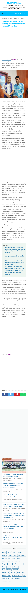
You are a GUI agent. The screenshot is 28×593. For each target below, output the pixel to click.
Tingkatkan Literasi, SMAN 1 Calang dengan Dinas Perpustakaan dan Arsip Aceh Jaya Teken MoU (13, 526)
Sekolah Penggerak (16, 575)
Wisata (10, 581)
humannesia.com (6, 60)
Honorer (14, 558)
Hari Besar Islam (6, 558)
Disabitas (4, 555)
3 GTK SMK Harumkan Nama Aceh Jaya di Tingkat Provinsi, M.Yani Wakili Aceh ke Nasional (13, 537)
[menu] (2, 13)
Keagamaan (10, 561)
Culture (9, 552)
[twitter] (11, 394)
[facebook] (5, 394)
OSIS (3, 569)
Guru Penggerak (22, 555)
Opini (21, 566)
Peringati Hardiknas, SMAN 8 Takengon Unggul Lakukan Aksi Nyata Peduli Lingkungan (14, 272)
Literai (21, 564)
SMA (24, 575)
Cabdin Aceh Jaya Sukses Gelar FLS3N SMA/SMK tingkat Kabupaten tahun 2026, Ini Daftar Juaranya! (14, 515)
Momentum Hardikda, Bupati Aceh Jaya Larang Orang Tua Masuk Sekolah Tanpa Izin (14, 256)
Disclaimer (4, 589)
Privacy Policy (23, 589)
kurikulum (16, 564)
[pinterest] (17, 394)
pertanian (13, 572)
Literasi (4, 566)
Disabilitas (20, 552)
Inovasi (4, 561)
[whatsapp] (23, 394)
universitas (4, 581)
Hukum (19, 558)
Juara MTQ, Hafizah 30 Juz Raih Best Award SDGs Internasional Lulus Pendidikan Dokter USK (13, 485)
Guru (15, 555)
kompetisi (4, 564)
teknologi (17, 578)
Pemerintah (15, 569)
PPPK (23, 572)
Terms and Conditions (13, 589)
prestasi (4, 575)
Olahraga (16, 566)
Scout (9, 575)
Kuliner (10, 564)
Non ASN (10, 566)
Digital (14, 552)
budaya (4, 552)
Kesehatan (17, 561)
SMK (3, 578)
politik (18, 572)
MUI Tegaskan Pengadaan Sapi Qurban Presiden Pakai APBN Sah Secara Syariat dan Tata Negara (14, 262)
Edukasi (10, 555)
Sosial (7, 578)
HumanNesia (14, 3)
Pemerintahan (5, 572)
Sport (12, 578)
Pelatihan (8, 569)
